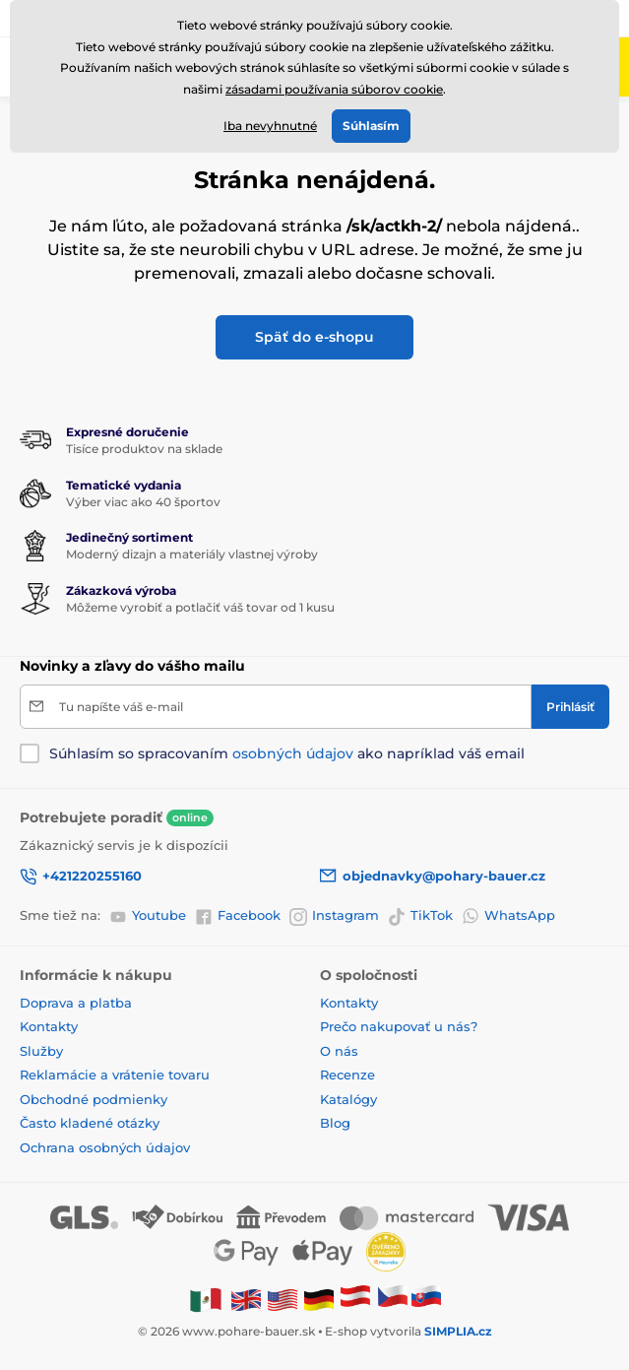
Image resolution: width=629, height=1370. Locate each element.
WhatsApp (508, 916)
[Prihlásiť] (570, 707)
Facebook (238, 916)
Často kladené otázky (89, 1123)
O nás (339, 1051)
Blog (335, 1123)
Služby (41, 1051)
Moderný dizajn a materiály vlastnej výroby (192, 554)
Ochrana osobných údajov (105, 1147)
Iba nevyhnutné (270, 125)
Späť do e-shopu (314, 337)
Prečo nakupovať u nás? (398, 1026)
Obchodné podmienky (93, 1099)
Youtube (147, 916)
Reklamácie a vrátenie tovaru (115, 1074)
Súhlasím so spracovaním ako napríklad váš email (287, 753)
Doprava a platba (76, 1003)
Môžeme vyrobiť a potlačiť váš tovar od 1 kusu (200, 607)
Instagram (334, 916)
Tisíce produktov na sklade (144, 448)
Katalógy (348, 1099)
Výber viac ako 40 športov (143, 501)
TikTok (420, 916)
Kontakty (49, 1026)
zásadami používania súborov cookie (334, 89)
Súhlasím (371, 125)
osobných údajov (292, 753)
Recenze (347, 1074)
